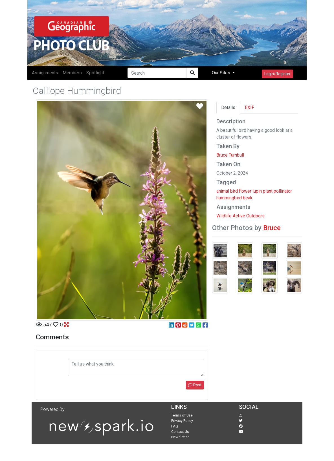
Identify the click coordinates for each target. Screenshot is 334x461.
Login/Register (277, 74)
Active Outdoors (249, 216)
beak (247, 198)
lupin (257, 191)
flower (245, 191)
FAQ (174, 426)
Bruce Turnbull (230, 155)
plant (268, 191)
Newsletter (180, 437)
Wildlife (224, 216)
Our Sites (221, 72)
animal (222, 191)
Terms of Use (182, 415)
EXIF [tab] (249, 107)
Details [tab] (228, 107)
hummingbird (229, 198)
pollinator (283, 191)
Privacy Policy (182, 420)
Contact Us (180, 431)
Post (194, 385)
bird (234, 191)
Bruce (272, 228)
